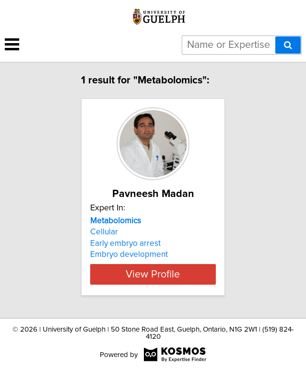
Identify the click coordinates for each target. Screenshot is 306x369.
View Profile (153, 274)
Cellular (104, 232)
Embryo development (129, 254)
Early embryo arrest (125, 243)
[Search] (288, 45)
